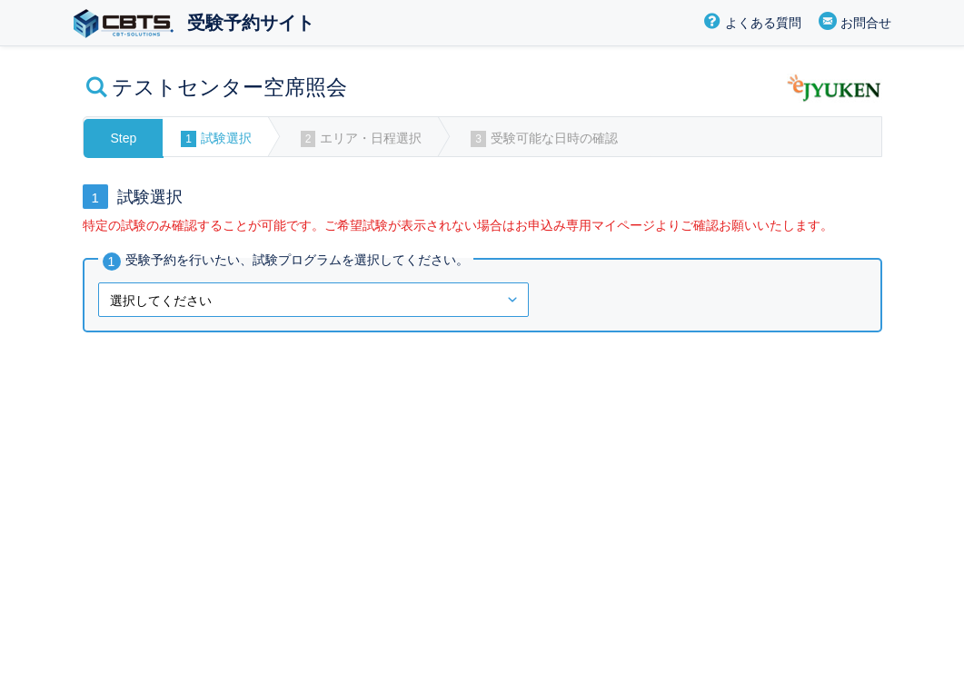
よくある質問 (763, 22)
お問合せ (865, 22)
